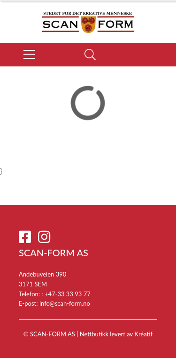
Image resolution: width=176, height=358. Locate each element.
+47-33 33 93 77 (68, 294)
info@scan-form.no (64, 303)
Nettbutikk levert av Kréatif (116, 334)
